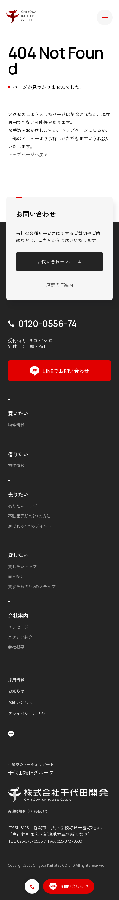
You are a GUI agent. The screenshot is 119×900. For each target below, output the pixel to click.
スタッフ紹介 (20, 637)
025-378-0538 (30, 841)
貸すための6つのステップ (32, 586)
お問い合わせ (20, 702)
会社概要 (16, 647)
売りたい (18, 494)
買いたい (18, 413)
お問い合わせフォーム (59, 261)
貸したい (18, 555)
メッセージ (18, 627)
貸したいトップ (22, 566)
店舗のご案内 (59, 285)
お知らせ (16, 691)
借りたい (18, 454)
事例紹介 (16, 576)
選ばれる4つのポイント (29, 526)
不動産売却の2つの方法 (29, 516)
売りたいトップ (22, 506)
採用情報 (16, 680)
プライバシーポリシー (28, 713)
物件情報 (16, 425)
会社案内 (18, 615)
